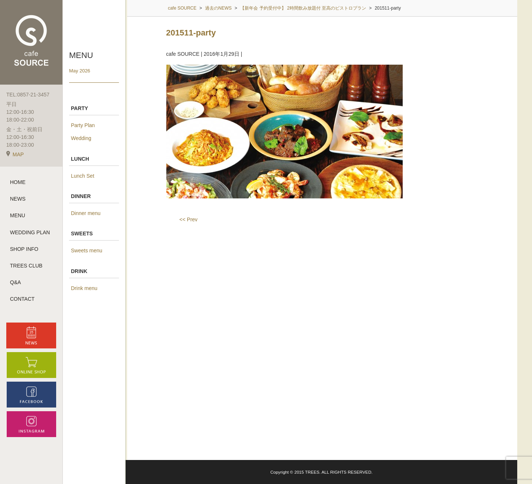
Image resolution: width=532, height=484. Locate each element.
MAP (15, 154)
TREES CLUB (26, 266)
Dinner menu (85, 213)
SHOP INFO (24, 249)
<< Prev (189, 219)
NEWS (17, 199)
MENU (17, 215)
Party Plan (83, 125)
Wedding (81, 138)
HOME (17, 182)
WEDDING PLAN (30, 232)
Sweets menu (86, 250)
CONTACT (22, 299)
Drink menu (84, 288)
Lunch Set (82, 176)
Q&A (15, 282)
